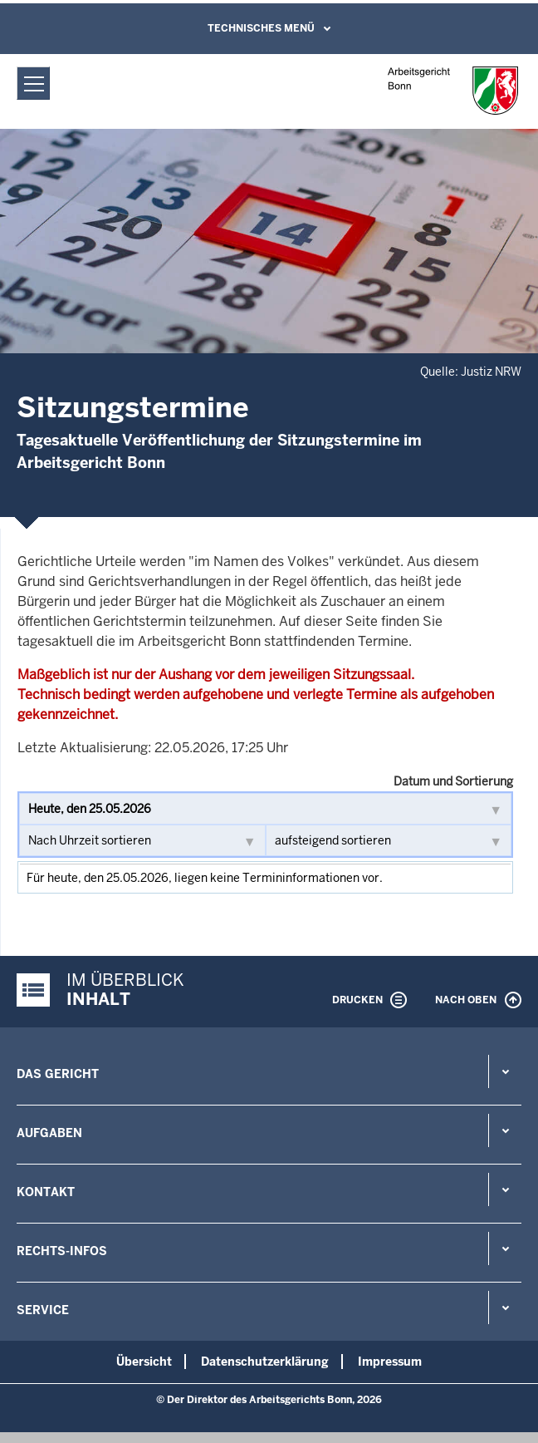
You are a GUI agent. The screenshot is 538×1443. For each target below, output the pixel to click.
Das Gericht (58, 1073)
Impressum (390, 1361)
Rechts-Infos (62, 1251)
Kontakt (46, 1191)
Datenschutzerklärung (265, 1361)
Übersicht (144, 1361)
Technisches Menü (261, 28)
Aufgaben (49, 1132)
